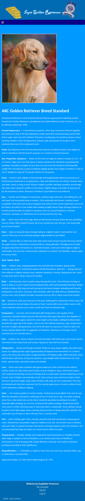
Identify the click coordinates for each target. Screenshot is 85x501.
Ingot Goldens (15, 498)
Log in (43, 493)
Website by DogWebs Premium (42, 483)
